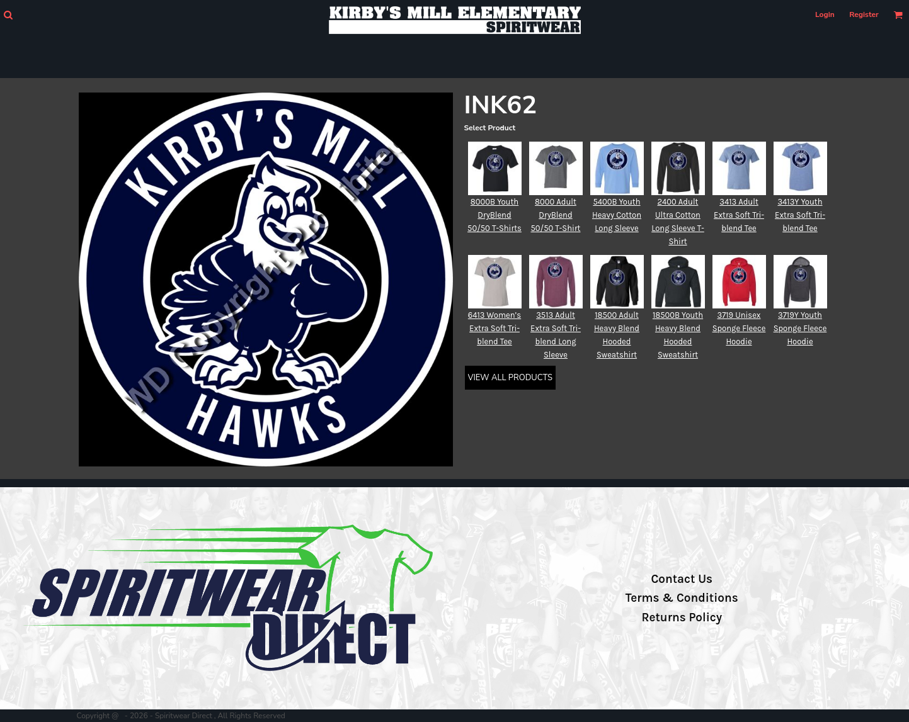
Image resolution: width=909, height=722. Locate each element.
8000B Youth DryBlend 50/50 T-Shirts (494, 215)
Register (863, 14)
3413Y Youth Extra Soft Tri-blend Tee (800, 215)
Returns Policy (681, 617)
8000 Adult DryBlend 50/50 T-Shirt (555, 215)
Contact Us (681, 579)
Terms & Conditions (682, 598)
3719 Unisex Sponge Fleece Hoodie (739, 328)
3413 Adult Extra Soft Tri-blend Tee (739, 215)
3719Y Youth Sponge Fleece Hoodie (800, 328)
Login (825, 14)
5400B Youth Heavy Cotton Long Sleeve (616, 215)
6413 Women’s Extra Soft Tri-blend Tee (494, 328)
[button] (8, 15)
